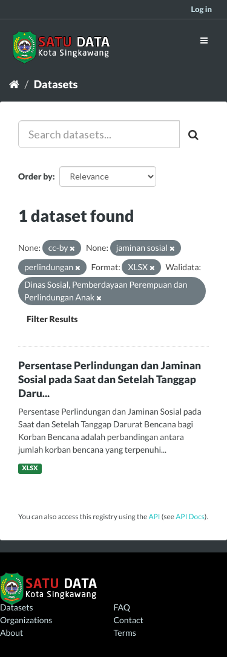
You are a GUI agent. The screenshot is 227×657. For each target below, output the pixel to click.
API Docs (190, 516)
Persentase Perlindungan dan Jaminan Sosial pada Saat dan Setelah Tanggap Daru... (109, 379)
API (154, 516)
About (11, 632)
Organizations (26, 620)
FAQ (122, 607)
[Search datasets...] (99, 134)
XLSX (30, 468)
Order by (35, 176)
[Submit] (194, 134)
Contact (128, 620)
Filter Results (52, 319)
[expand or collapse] (204, 40)
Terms (125, 632)
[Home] (14, 84)
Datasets (56, 84)
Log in (201, 9)
